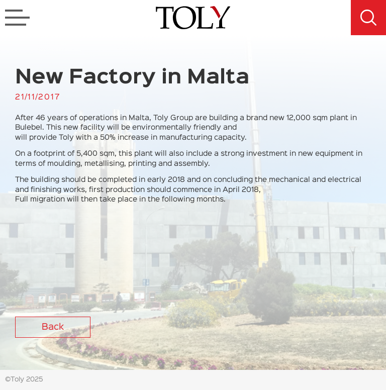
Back (53, 327)
